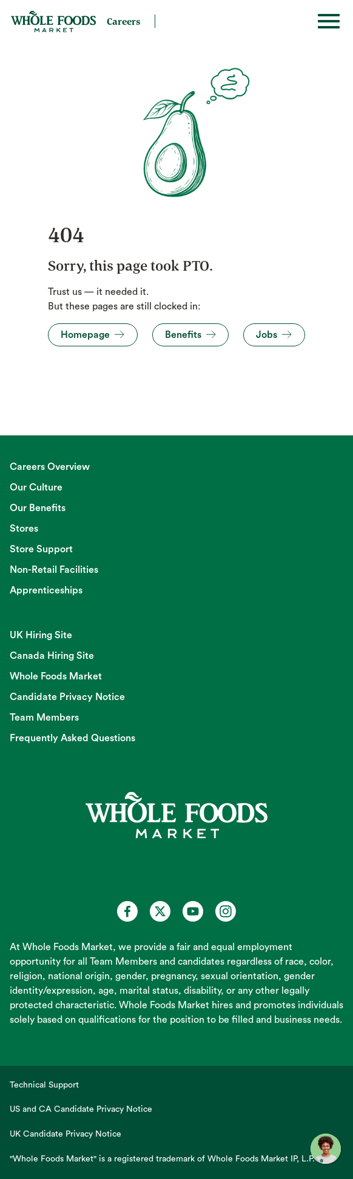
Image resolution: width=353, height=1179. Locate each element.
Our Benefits (38, 508)
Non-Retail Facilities (54, 570)
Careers (123, 21)
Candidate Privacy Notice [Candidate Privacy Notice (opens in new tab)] (67, 697)
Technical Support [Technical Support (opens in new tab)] (44, 1085)
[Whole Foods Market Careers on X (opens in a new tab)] (160, 911)
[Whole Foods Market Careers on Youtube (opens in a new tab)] (193, 911)
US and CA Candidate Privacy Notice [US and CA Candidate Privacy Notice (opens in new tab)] (81, 1109)
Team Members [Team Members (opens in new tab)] (44, 717)
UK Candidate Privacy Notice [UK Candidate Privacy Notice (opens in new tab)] (65, 1134)
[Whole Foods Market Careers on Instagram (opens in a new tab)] (225, 911)
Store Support (41, 549)
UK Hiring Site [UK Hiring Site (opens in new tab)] (41, 635)
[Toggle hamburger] (328, 21)
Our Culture (36, 487)
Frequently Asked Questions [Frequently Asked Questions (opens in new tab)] (72, 738)
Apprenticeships (46, 590)
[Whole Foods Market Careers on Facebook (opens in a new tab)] (127, 911)
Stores (24, 528)
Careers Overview (50, 467)
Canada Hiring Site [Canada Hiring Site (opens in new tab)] (52, 656)
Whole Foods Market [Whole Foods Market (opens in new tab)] (56, 676)
